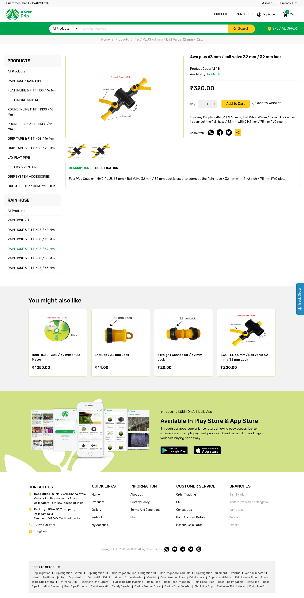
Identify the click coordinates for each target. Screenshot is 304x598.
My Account (268, 14)
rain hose (153, 581)
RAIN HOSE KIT (19, 220)
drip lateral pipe (246, 577)
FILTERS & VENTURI (22, 167)
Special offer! (283, 28)
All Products (16, 71)
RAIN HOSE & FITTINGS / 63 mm (31, 268)
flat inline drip (67, 581)
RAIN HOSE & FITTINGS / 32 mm (31, 249)
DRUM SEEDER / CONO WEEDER (31, 186)
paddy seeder (121, 586)
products (98, 502)
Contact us (184, 510)
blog (133, 517)
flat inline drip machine (128, 581)
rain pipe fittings (75, 586)
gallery (96, 510)
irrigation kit (148, 573)
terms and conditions (145, 510)
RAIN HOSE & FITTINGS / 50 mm (31, 258)
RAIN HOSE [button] (243, 14)
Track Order (299, 299)
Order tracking (186, 494)
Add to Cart (235, 104)
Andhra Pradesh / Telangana (248, 502)
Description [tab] (79, 168)
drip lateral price (220, 577)
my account (100, 525)
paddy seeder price (147, 586)
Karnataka (236, 510)
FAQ (179, 502)
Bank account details (191, 517)
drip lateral (197, 577)
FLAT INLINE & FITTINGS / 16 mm (32, 90)
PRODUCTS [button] (222, 14)
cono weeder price (172, 577)
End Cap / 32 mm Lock (112, 355)
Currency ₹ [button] (286, 3)
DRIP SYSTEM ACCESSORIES (29, 176)
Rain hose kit (99, 586)
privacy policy (140, 502)
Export (234, 525)
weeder (151, 577)
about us (136, 494)
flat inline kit (257, 586)
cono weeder (133, 577)
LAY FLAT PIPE (19, 157)
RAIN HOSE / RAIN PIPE (25, 81)
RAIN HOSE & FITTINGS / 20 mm (31, 239)
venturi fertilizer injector (49, 577)
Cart (289, 13)
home (96, 494)
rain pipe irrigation (230, 581)
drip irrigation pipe (124, 573)
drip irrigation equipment (210, 573)
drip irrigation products (175, 573)
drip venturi (76, 577)
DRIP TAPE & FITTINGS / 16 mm (31, 138)
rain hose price (204, 581)
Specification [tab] (106, 168)
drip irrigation (41, 573)
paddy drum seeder (177, 586)
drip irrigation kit (97, 573)
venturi (235, 573)
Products (119, 39)
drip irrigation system (68, 573)
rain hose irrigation (177, 581)
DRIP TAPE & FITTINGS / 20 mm (31, 148)
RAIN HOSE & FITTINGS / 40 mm (31, 230)
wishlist (97, 517)
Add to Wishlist (266, 103)
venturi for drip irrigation (104, 577)
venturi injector (254, 573)
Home (105, 39)
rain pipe (253, 581)
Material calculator (189, 525)
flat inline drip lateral (95, 581)
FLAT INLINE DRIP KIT (24, 100)
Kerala (233, 517)
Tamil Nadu (236, 494)
